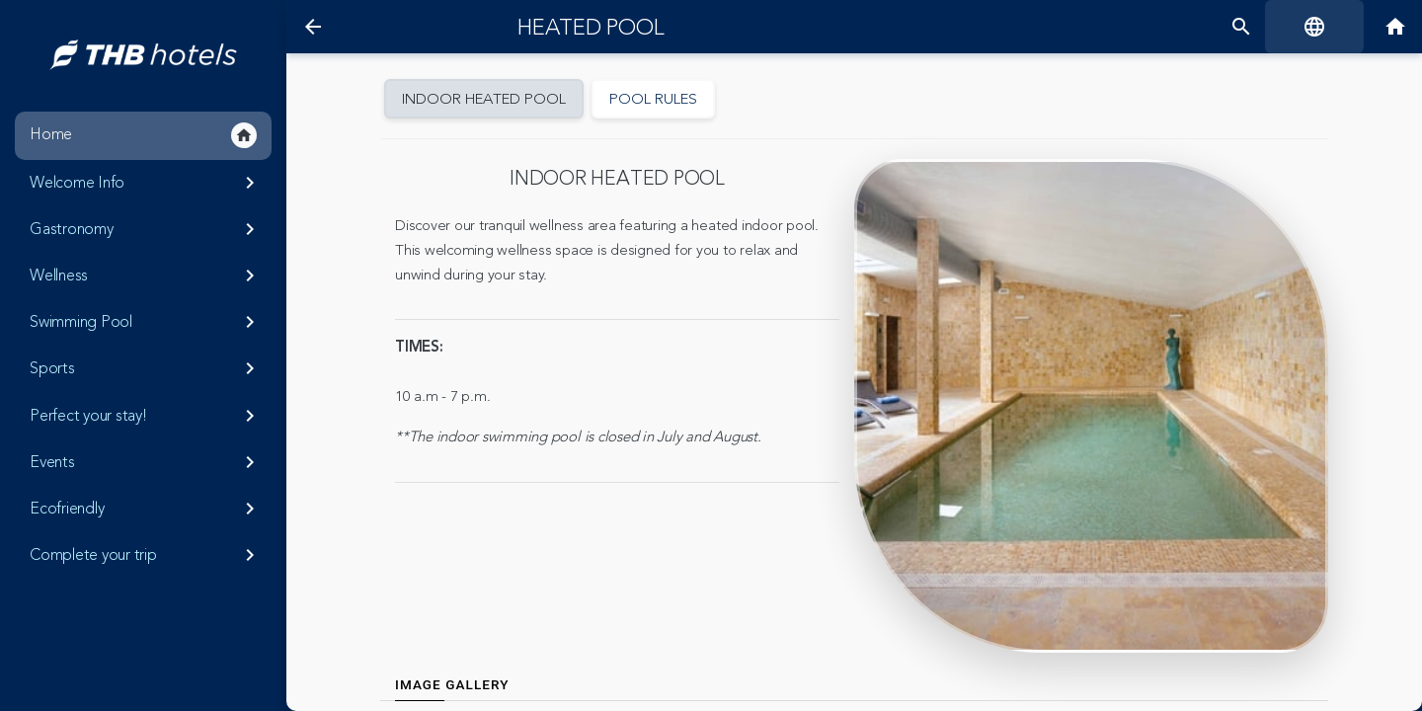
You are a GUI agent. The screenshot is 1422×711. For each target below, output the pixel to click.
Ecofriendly (146, 508)
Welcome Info (146, 183)
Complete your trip (146, 555)
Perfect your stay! (146, 416)
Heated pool (590, 27)
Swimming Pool (146, 322)
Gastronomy (146, 229)
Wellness (146, 275)
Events (146, 462)
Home (143, 135)
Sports (146, 368)
